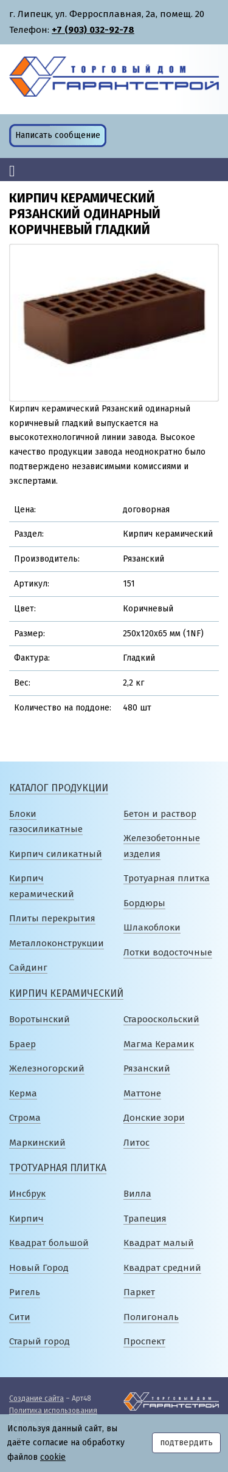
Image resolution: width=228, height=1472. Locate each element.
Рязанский (146, 1068)
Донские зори (154, 1117)
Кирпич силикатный (55, 853)
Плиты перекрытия (52, 918)
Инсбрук (27, 1193)
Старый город (39, 1341)
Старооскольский (161, 1019)
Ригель (24, 1292)
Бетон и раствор (159, 813)
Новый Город (39, 1267)
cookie (53, 1457)
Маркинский (37, 1142)
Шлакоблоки (152, 927)
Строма (25, 1117)
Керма (23, 1093)
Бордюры (144, 903)
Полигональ (151, 1317)
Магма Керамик (158, 1044)
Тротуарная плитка (166, 878)
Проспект (144, 1341)
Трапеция (145, 1218)
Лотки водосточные (167, 952)
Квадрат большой (49, 1242)
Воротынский (39, 1019)
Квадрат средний (162, 1267)
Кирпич (26, 1218)
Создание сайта (36, 1398)
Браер (22, 1044)
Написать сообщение (57, 135)
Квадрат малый (158, 1242)
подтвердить (186, 1442)
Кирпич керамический (66, 993)
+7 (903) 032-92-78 (93, 29)
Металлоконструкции (56, 943)
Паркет (139, 1292)
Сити (19, 1317)
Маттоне (142, 1093)
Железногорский (47, 1068)
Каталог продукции (58, 788)
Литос (136, 1142)
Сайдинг (28, 967)
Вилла (137, 1193)
